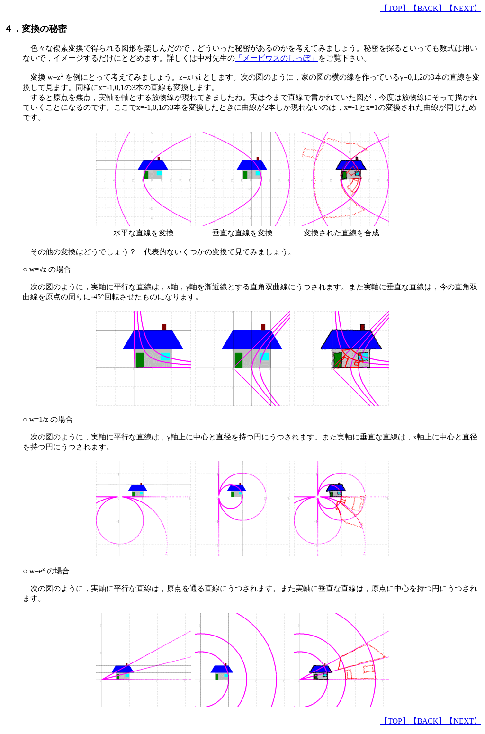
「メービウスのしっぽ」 (276, 58)
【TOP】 (395, 8)
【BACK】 (428, 8)
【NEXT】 (463, 8)
